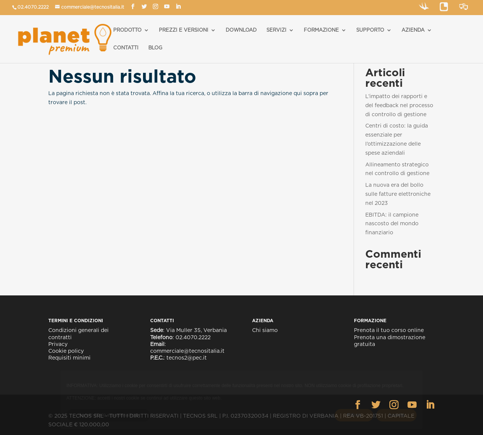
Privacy (58, 344)
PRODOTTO (127, 30)
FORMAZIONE (321, 30)
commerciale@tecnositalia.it (92, 7)
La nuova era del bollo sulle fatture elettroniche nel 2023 (398, 194)
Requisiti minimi (69, 358)
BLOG (155, 48)
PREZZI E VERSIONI (183, 30)
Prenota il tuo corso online (389, 330)
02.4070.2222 (33, 7)
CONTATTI (125, 48)
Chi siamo (265, 330)
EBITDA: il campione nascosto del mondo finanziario (391, 224)
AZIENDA (413, 30)
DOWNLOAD (241, 30)
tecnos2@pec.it (186, 358)
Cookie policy (66, 351)
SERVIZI (276, 30)
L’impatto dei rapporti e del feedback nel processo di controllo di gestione (399, 105)
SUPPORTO (370, 30)
